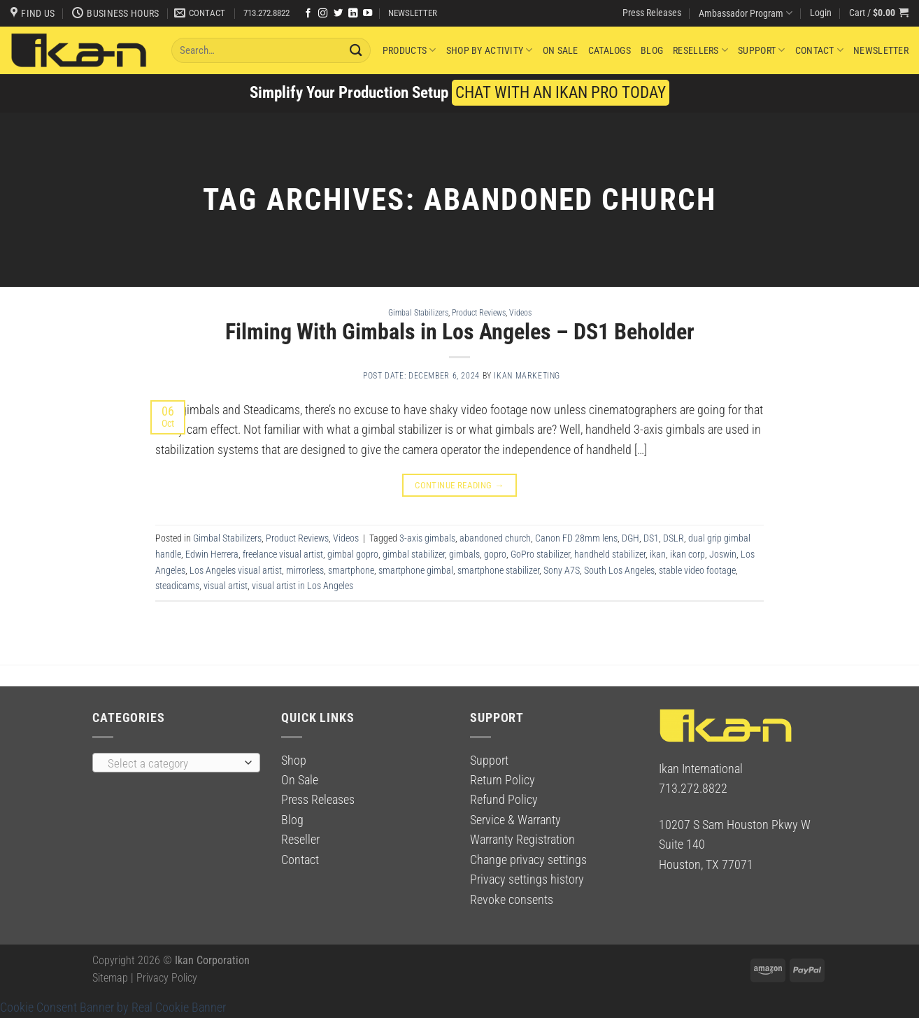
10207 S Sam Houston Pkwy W (735, 825)
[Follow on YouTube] (367, 13)
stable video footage (697, 570)
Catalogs (609, 50)
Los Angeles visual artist (236, 570)
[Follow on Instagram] (322, 13)
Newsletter (881, 50)
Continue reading (459, 485)
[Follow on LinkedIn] (352, 13)
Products (409, 50)
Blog (652, 50)
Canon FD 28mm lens (576, 538)
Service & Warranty (515, 820)
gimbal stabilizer (414, 554)
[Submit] (356, 50)
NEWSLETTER (412, 13)
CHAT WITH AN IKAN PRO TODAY (560, 92)
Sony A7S (561, 570)
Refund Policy (504, 800)
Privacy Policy (166, 977)
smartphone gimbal (415, 570)
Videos (520, 312)
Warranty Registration (522, 840)
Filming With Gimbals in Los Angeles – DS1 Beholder (459, 331)
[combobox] (176, 762)
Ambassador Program (745, 13)
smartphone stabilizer (498, 570)
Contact (819, 50)
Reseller (300, 840)
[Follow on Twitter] (338, 13)
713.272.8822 (266, 13)
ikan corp (687, 554)
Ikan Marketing (527, 376)
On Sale (560, 50)
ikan (658, 554)
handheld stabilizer (610, 554)
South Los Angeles (619, 570)
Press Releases (651, 12)
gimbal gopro (352, 554)
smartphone (351, 570)
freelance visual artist (283, 554)
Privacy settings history (527, 879)
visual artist (226, 585)
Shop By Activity (489, 50)
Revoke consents (511, 900)
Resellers (700, 50)
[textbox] (172, 763)
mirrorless (305, 570)
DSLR (673, 538)
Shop (293, 761)
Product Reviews (479, 312)
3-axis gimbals (427, 538)
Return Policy (502, 780)
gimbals (464, 554)
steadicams (177, 585)
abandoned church (495, 538)
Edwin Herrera (211, 554)
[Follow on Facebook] (308, 13)
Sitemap (110, 977)
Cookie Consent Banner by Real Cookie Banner (113, 1008)
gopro (495, 554)
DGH (630, 538)
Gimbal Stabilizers (418, 312)
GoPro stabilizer (540, 554)
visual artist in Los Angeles (302, 585)
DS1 (651, 538)
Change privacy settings (528, 860)
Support (761, 50)
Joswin (722, 554)
